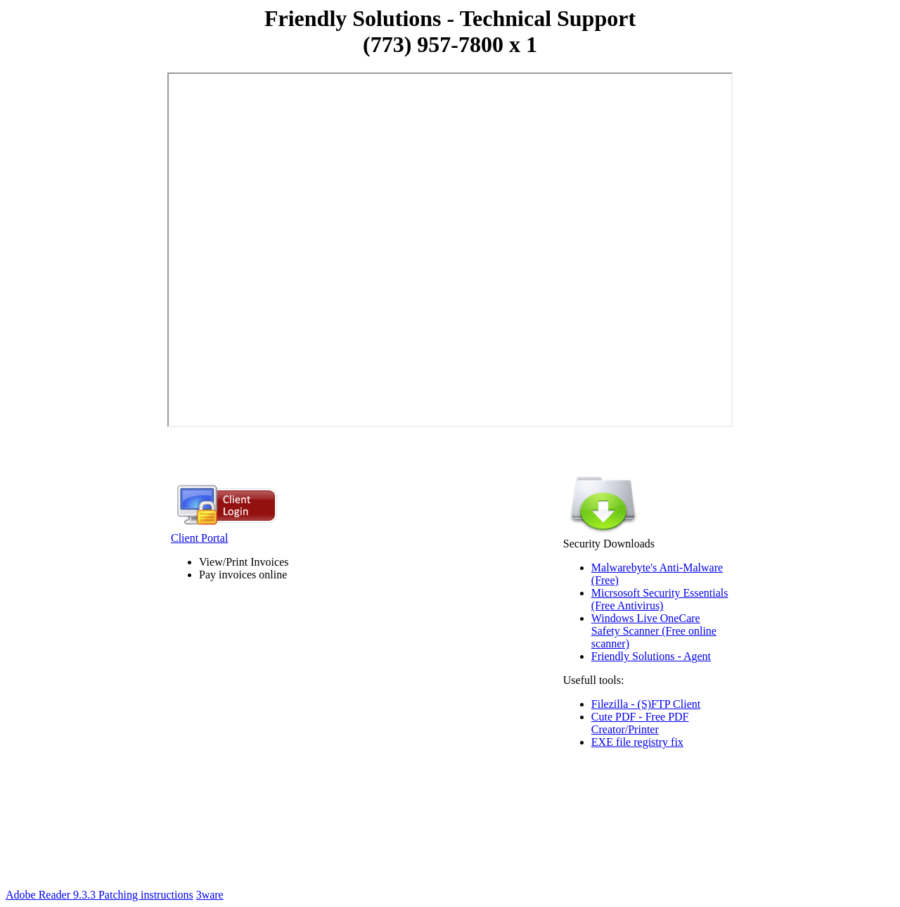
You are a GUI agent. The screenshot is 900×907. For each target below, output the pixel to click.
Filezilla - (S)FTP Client (645, 704)
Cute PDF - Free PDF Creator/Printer (640, 723)
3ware (210, 895)
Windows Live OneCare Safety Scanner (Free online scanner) (653, 630)
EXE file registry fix (637, 742)
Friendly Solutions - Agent (651, 656)
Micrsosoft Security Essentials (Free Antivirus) (659, 599)
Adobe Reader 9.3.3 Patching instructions (99, 895)
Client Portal (226, 533)
